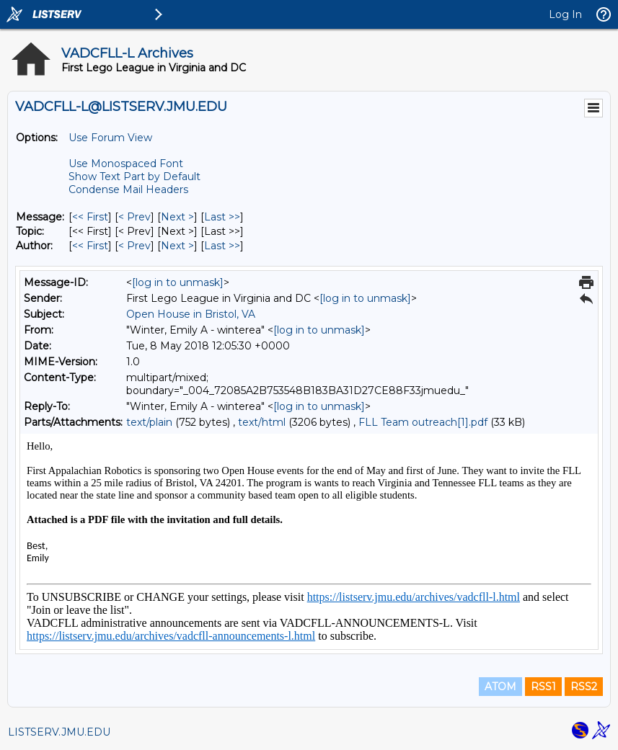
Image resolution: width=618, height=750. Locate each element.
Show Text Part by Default (134, 176)
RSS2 (583, 686)
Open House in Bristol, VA (190, 314)
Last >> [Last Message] (222, 216)
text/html (262, 422)
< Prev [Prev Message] (134, 216)
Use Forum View (110, 137)
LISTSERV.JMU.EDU (59, 732)
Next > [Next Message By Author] (177, 245)
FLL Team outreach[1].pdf (422, 422)
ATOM (500, 686)
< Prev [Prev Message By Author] (134, 245)
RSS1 (543, 686)
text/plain (149, 422)
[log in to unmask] (178, 282)
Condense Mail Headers (128, 189)
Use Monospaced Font (126, 163)
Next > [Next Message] (177, 216)
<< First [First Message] (90, 216)
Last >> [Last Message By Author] (222, 245)
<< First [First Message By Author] (90, 245)
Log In (565, 14)
